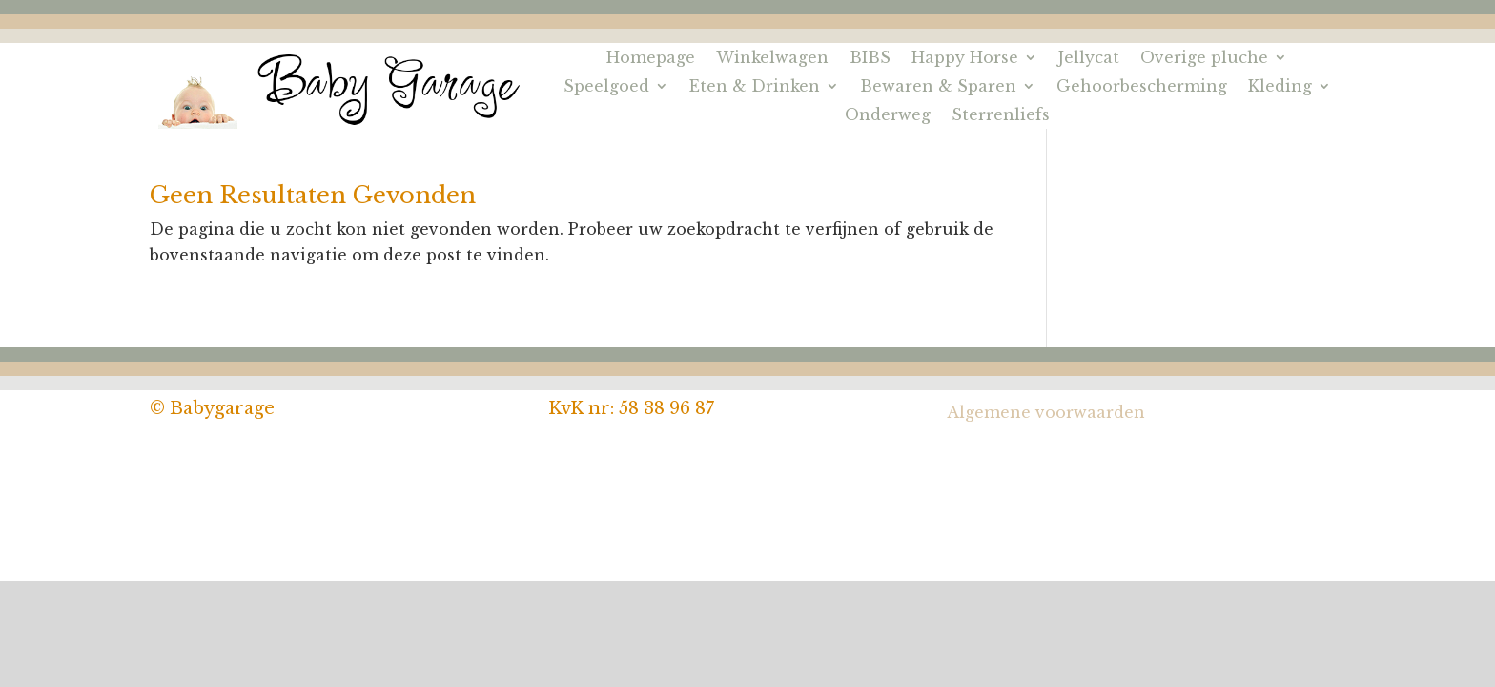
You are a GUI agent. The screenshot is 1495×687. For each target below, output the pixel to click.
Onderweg (888, 116)
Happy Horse (964, 59)
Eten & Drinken (754, 87)
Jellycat (1088, 59)
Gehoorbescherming (1141, 87)
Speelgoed (606, 87)
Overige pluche (1204, 59)
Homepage (650, 59)
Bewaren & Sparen (938, 87)
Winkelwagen (772, 59)
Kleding (1280, 87)
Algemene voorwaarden (1046, 412)
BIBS (870, 59)
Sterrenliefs (1001, 116)
